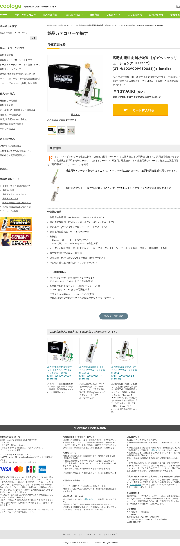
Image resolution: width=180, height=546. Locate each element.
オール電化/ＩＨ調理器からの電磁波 (17, 109)
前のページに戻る (113, 316)
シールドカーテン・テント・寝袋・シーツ (20, 64)
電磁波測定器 (6, 55)
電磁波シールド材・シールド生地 (16, 59)
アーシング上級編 (10, 210)
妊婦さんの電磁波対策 (10, 114)
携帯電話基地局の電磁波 (11, 124)
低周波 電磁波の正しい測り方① (16, 202)
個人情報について (70, 534)
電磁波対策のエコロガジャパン (90, 542)
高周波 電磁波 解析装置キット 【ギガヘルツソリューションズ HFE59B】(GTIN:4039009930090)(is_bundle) (59, 372)
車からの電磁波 (7, 128)
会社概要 (175, 15)
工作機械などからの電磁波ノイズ (16, 150)
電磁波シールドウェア (10, 69)
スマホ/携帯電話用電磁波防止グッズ (17, 73)
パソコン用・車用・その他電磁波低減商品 (20, 78)
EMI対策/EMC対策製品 (10, 145)
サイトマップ (111, 534)
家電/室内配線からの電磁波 (13, 119)
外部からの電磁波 (8, 100)
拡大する (75, 114)
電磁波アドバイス (10, 198)
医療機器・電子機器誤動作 (13, 155)
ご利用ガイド (113, 15)
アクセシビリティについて (92, 534)
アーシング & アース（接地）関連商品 (18, 83)
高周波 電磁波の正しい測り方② (16, 206)
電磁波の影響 (8, 190)
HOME (4, 15)
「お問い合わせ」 (89, 499)
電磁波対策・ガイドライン (14, 194)
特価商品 (94, 15)
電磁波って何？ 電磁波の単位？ (16, 186)
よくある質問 (135, 15)
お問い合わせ (156, 15)
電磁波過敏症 (6, 105)
